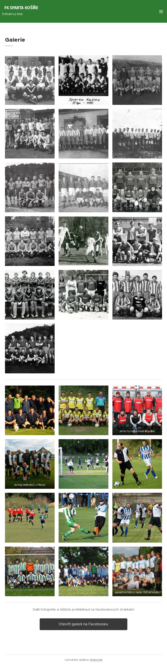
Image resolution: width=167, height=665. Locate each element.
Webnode (96, 660)
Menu (161, 11)
